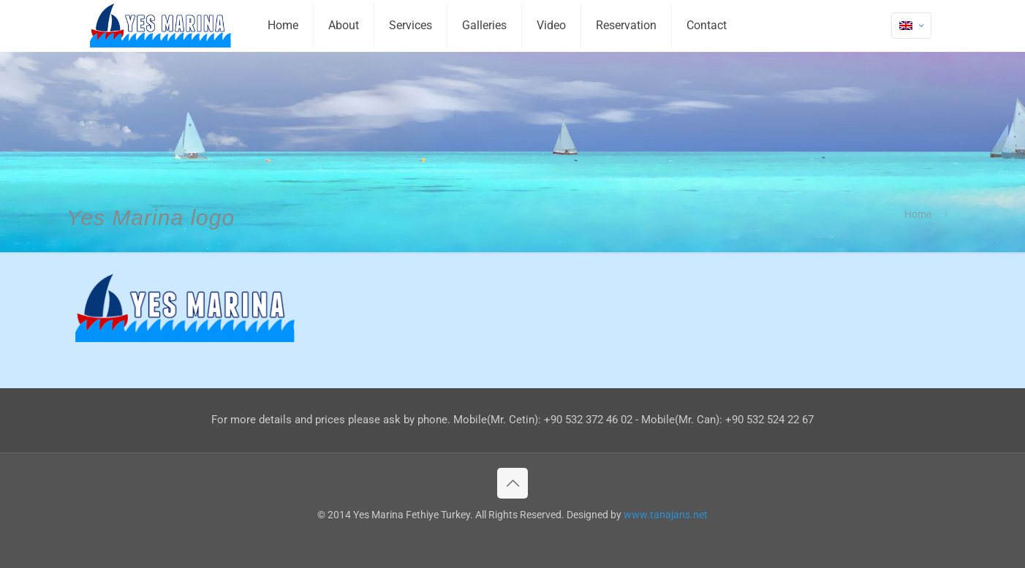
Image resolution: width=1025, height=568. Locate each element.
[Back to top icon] (512, 483)
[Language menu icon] (911, 25)
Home (917, 214)
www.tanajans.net (666, 514)
